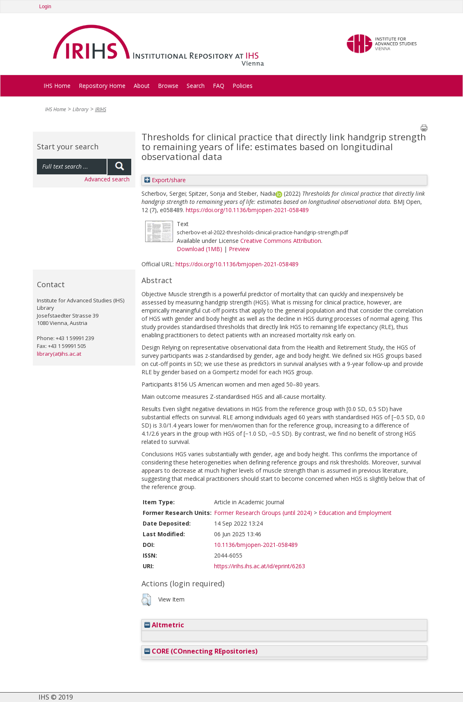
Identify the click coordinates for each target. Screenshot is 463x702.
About (142, 85)
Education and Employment (355, 513)
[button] (146, 600)
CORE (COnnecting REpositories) (201, 651)
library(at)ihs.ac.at (59, 353)
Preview (239, 249)
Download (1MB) (199, 249)
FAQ (218, 85)
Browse (168, 85)
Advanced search (107, 179)
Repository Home (102, 85)
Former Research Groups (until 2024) (263, 513)
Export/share (165, 180)
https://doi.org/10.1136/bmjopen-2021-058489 (247, 210)
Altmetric (164, 624)
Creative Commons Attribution (280, 241)
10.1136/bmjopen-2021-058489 (256, 545)
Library (81, 109)
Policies (243, 85)
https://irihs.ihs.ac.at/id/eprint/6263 (259, 566)
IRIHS (100, 109)
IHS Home (57, 85)
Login (45, 6)
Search (196, 85)
